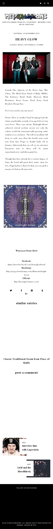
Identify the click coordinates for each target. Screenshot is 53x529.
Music (21, 45)
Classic (13, 45)
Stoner (40, 45)
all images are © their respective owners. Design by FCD (34, 524)
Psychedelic (30, 45)
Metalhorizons (14, 523)
